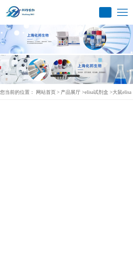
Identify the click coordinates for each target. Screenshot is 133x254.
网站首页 (46, 92)
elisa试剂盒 (97, 92)
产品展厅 (70, 92)
